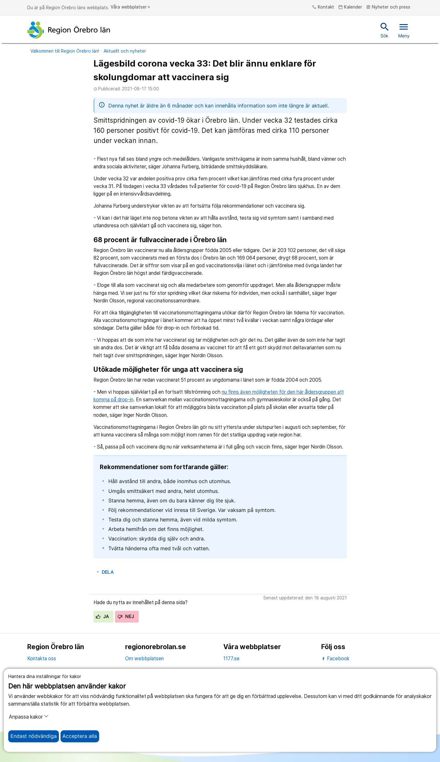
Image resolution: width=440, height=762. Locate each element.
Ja (102, 616)
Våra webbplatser (131, 7)
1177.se (231, 658)
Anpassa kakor (29, 717)
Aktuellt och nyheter (125, 51)
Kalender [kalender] (350, 7)
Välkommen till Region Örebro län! (64, 51)
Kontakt (323, 7)
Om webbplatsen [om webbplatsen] (144, 658)
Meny (404, 29)
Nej (126, 616)
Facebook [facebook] (335, 658)
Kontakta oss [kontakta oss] (41, 658)
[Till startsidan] (69, 30)
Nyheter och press (388, 7)
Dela (104, 572)
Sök (384, 29)
